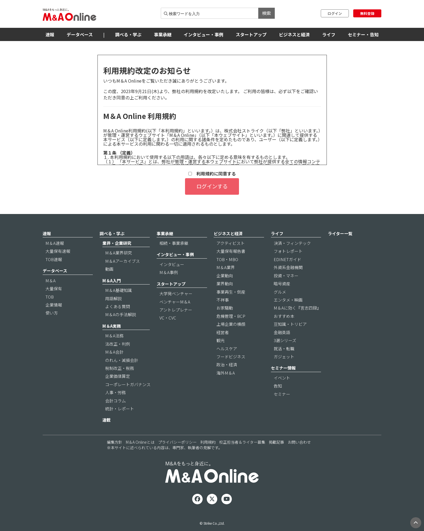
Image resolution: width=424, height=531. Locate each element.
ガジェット (284, 356)
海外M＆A (225, 373)
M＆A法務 (114, 335)
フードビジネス (230, 356)
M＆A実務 (111, 326)
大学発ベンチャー (175, 293)
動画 (109, 269)
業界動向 (224, 283)
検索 (266, 13)
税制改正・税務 (119, 368)
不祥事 (222, 300)
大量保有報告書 (230, 251)
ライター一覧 (340, 233)
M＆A (50, 280)
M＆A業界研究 (118, 253)
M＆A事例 (168, 272)
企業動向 (224, 275)
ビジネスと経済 (294, 34)
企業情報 (53, 305)
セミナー (282, 394)
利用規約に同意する (212, 173)
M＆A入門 (111, 280)
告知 (278, 386)
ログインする (212, 186)
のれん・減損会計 (121, 360)
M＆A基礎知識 (118, 290)
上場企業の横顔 (230, 324)
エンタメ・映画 (288, 300)
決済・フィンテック (292, 243)
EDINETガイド (287, 259)
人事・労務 (115, 392)
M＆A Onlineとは (140, 442)
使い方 (51, 313)
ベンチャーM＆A (174, 302)
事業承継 (163, 34)
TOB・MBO (227, 259)
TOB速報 (53, 259)
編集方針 (114, 442)
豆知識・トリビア (290, 324)
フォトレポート (288, 251)
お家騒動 (224, 308)
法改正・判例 (117, 344)
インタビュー (171, 264)
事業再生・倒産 (230, 292)
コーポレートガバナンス (128, 384)
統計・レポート (119, 408)
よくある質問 (117, 306)
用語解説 (113, 298)
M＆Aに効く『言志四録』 (297, 308)
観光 (220, 340)
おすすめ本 (284, 316)
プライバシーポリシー (177, 442)
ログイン (335, 13)
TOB (49, 297)
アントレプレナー (175, 310)
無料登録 (367, 13)
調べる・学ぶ (128, 34)
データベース (80, 34)
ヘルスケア (226, 348)
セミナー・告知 (363, 34)
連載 (106, 420)
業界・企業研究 (116, 243)
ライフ (328, 34)
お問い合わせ (299, 442)
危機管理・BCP (230, 316)
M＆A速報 (54, 243)
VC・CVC (167, 318)
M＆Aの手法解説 (120, 314)
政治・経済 (226, 364)
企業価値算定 (117, 376)
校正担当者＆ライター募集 (242, 442)
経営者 (222, 332)
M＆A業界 (225, 267)
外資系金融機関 (288, 267)
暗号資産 (282, 283)
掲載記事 (276, 442)
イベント (282, 378)
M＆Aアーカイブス (122, 261)
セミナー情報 (283, 368)
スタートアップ (251, 34)
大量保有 (53, 288)
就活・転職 (284, 348)
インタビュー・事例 (203, 34)
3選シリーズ (285, 340)
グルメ (280, 292)
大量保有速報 (57, 251)
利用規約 (208, 442)
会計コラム (115, 400)
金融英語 (282, 332)
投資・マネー (286, 275)
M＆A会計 (114, 352)
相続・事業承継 (173, 243)
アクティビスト (230, 243)
